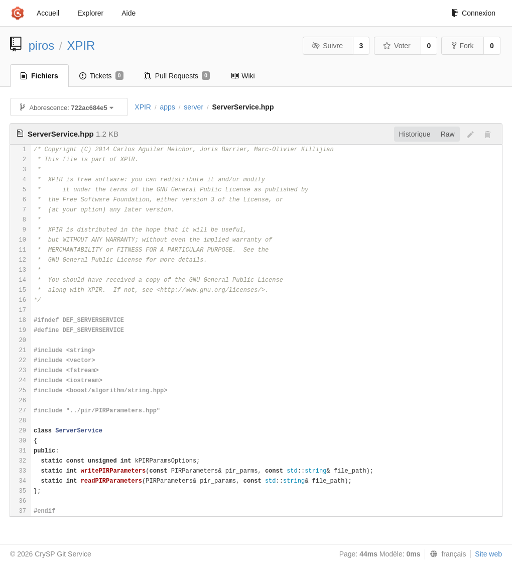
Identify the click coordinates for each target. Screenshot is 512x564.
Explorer (90, 13)
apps (167, 107)
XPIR (81, 45)
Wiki (242, 76)
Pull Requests (177, 75)
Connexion (473, 13)
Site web (488, 554)
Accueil (48, 13)
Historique (415, 134)
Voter (397, 46)
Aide (128, 13)
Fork (462, 46)
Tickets (101, 75)
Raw (448, 134)
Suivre (327, 46)
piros (42, 45)
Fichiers (39, 76)
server (193, 107)
